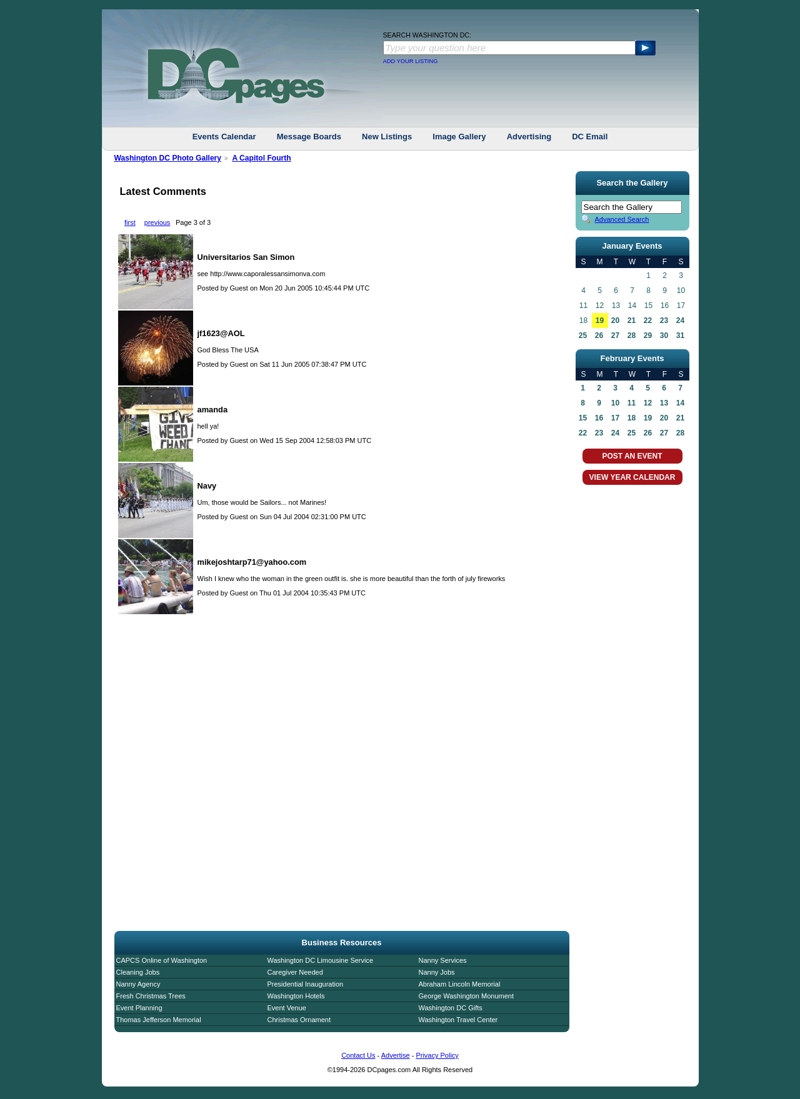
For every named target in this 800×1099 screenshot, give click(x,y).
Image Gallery (459, 136)
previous (157, 222)
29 (648, 335)
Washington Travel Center (458, 1019)
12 (648, 403)
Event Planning (139, 1008)
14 (680, 403)
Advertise (395, 1055)
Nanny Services (443, 960)
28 (632, 335)
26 (599, 335)
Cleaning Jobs (138, 972)
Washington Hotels (296, 996)
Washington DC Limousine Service (321, 960)
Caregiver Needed (295, 972)
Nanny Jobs (437, 972)
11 (632, 403)
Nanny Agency (138, 984)
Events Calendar (224, 136)
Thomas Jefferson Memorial (158, 1019)
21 (632, 320)
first (130, 222)
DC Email (590, 136)
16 (599, 418)
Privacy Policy (437, 1055)
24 (680, 320)
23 (664, 320)
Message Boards (309, 136)
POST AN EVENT (632, 456)
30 (664, 335)
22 (648, 320)
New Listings (387, 136)
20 (615, 320)
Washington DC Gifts (450, 1008)
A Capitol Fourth (261, 158)
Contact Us (358, 1055)
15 (583, 418)
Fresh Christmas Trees (151, 996)
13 (664, 403)
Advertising (529, 136)
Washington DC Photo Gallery (168, 158)
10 (615, 403)
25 (583, 335)
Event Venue (287, 1008)
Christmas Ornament (299, 1019)
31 (680, 335)
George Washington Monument (466, 996)
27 (615, 335)
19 (600, 320)
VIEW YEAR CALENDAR (632, 477)
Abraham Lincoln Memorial (460, 984)
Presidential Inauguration (306, 984)
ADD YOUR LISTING (410, 61)
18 (632, 418)
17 (615, 418)
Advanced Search (622, 219)
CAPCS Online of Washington (162, 960)
